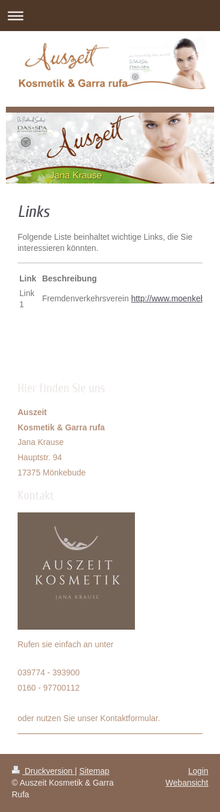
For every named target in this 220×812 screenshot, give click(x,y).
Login (198, 771)
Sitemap (94, 771)
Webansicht (186, 782)
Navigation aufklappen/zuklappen (110, 15)
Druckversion (43, 771)
